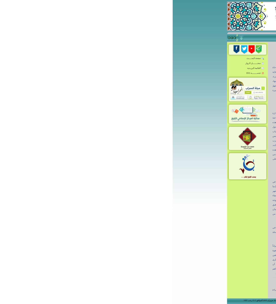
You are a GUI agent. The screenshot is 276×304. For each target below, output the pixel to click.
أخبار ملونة (212, 80)
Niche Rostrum (209, 149)
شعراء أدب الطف (208, 137)
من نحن (215, 164)
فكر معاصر (212, 99)
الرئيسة (214, 54)
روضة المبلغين (210, 67)
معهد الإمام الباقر (209, 130)
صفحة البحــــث (83, 58)
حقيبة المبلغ (212, 92)
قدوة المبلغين (211, 86)
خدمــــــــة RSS (83, 73)
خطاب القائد (211, 61)
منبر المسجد (211, 111)
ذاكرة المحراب (210, 118)
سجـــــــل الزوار (82, 63)
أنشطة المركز (210, 143)
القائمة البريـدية (83, 68)
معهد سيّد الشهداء (208, 124)
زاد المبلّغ (213, 105)
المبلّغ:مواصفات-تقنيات (206, 73)
